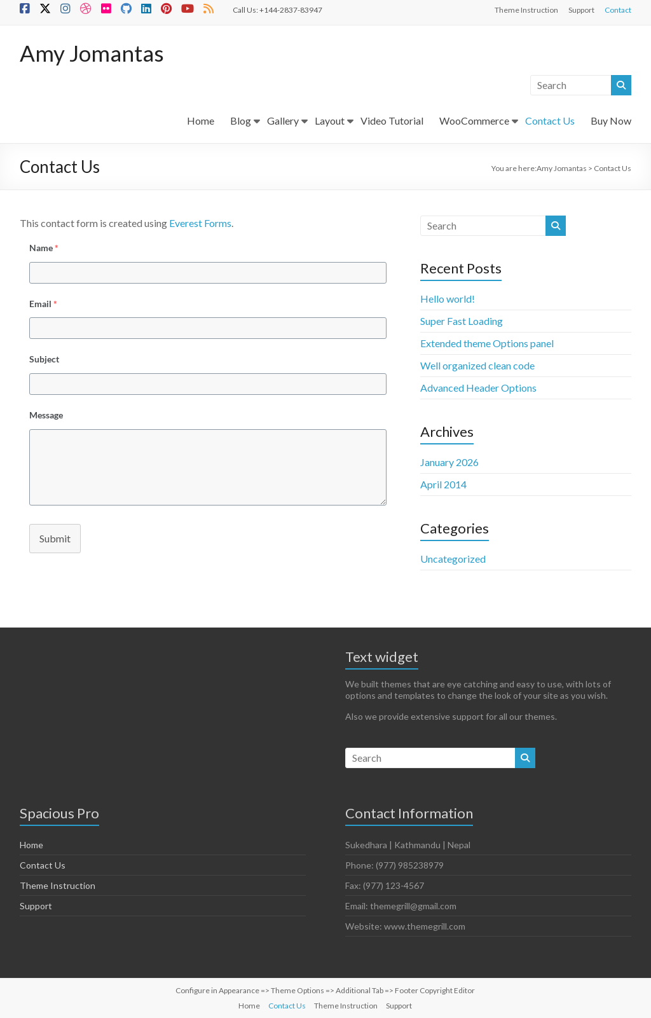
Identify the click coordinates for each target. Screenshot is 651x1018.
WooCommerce (474, 120)
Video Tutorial (391, 120)
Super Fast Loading (461, 321)
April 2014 (443, 484)
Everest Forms (200, 223)
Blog (240, 120)
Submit (55, 538)
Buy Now (611, 120)
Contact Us (550, 120)
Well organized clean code (477, 365)
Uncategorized (453, 559)
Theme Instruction (526, 10)
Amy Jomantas (93, 53)
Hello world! (447, 298)
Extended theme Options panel (487, 343)
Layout (330, 120)
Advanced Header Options (478, 388)
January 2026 (449, 462)
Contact (618, 10)
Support (581, 10)
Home (200, 120)
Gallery (283, 120)
